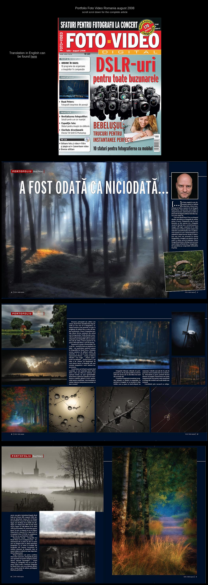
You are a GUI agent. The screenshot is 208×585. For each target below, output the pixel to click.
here (34, 56)
